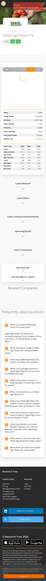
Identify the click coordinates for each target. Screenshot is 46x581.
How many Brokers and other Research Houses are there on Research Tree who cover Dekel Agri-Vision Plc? (21, 428)
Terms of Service (8, 548)
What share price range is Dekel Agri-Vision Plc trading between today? (22, 350)
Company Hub (8, 494)
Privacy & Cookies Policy (21, 571)
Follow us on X (16, 519)
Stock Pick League (9, 496)
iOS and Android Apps (11, 499)
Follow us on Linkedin (18, 511)
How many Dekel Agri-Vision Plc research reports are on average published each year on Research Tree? (22, 403)
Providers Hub (8, 491)
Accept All (24, 576)
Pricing (5, 486)
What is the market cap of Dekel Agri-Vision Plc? (24, 393)
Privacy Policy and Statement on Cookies (30, 548)
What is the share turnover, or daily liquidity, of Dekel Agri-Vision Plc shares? (23, 383)
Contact (27, 489)
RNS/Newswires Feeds (11, 489)
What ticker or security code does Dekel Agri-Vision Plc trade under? (25, 439)
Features (5, 484)
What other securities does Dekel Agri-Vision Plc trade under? (25, 448)
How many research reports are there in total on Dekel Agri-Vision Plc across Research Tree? (23, 415)
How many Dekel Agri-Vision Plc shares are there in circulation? (24, 360)
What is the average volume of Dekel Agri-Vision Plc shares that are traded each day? (22, 371)
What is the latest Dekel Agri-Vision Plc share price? (23, 326)
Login (26, 484)
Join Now (27, 486)
